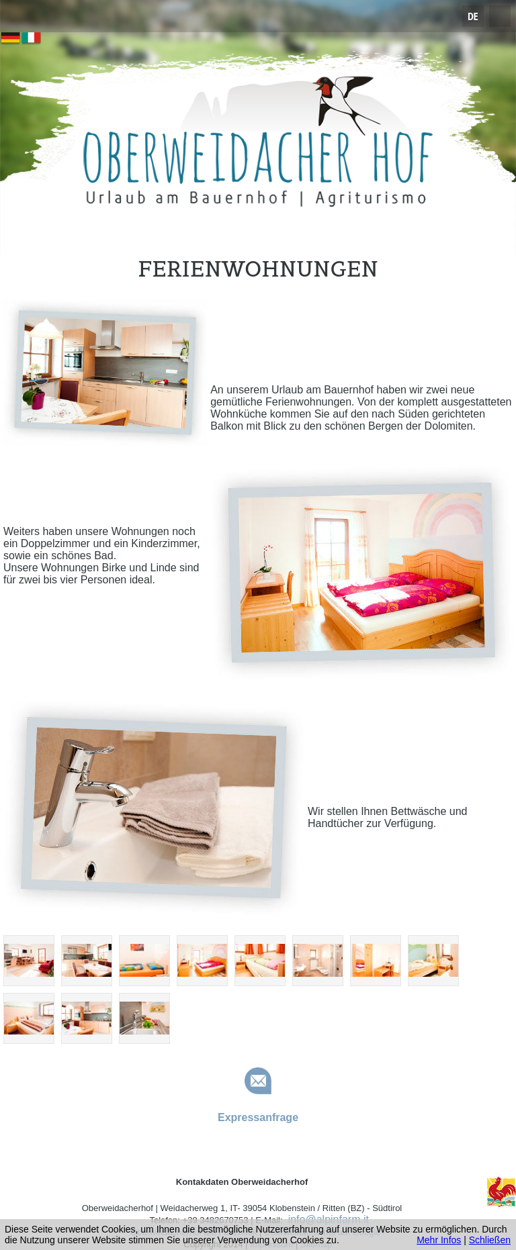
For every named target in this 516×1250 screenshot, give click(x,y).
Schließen (490, 1240)
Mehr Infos (439, 1240)
